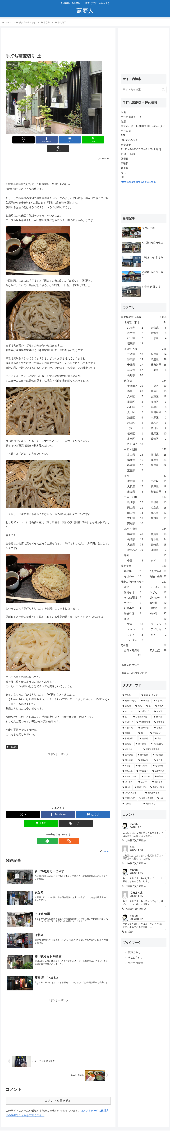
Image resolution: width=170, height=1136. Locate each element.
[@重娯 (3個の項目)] (159, 727)
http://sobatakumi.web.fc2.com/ (138, 182)
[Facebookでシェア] (40, 139)
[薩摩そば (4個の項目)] (144, 727)
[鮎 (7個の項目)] (126, 716)
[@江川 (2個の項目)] (159, 760)
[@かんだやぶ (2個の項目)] (130, 776)
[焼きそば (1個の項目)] (158, 781)
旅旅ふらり (134, 952)
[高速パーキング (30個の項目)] (153, 695)
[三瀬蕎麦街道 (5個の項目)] (143, 722)
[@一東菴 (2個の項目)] (141, 744)
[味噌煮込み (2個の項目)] (158, 771)
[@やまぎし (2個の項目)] (142, 765)
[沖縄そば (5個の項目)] (127, 722)
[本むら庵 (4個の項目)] (128, 727)
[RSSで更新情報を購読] (62, 832)
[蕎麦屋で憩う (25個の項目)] (130, 700)
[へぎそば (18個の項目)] (159, 700)
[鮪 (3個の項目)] (142, 733)
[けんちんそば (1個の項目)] (132, 792)
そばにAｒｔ (135, 957)
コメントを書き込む (58, 1091)
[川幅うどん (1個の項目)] (140, 787)
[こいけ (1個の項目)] (143, 781)
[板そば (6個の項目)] (159, 716)
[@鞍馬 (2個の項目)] (127, 744)
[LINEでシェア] (75, 139)
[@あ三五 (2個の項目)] (127, 771)
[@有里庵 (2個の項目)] (159, 765)
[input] (143, 89)
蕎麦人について (130, 665)
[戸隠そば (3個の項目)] (157, 733)
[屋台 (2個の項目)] (159, 738)
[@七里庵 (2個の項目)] (128, 760)
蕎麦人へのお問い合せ (134, 673)
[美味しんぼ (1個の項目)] (129, 798)
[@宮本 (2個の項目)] (146, 776)
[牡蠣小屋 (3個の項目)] (129, 738)
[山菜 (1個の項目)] (161, 798)
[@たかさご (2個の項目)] (131, 749)
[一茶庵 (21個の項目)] (146, 700)
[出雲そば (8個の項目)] (144, 711)
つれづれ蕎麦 (135, 963)
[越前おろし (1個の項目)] (154, 803)
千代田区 (12, 738)
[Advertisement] (58, 42)
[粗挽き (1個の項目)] (126, 787)
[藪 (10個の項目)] (149, 706)
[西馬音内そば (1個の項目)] (155, 792)
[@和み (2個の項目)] (159, 776)
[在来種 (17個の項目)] (127, 706)
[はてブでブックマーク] (58, 139)
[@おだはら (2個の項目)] (158, 744)
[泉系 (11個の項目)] (139, 706)
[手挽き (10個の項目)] (160, 706)
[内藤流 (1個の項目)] (131, 803)
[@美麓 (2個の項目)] (145, 738)
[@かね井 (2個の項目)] (159, 755)
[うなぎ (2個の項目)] (127, 765)
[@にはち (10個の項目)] (128, 711)
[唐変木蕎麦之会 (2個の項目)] (154, 749)
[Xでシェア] (22, 139)
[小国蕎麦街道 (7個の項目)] (142, 716)
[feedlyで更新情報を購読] (54, 832)
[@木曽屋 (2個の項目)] (128, 755)
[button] (93, 139)
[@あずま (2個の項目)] (144, 760)
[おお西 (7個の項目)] (159, 711)
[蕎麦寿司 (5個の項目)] (159, 722)
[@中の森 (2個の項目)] (143, 755)
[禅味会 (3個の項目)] (128, 733)
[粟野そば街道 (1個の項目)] (157, 787)
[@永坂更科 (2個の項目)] (142, 771)
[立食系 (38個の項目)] (130, 695)
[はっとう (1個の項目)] (128, 781)
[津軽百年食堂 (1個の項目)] (146, 798)
